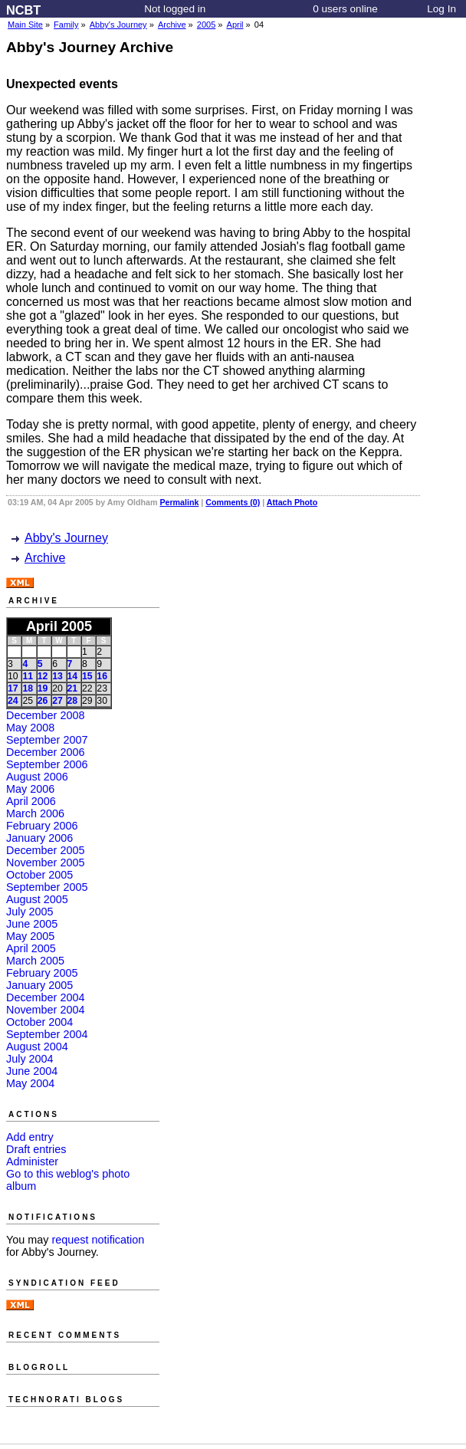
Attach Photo (292, 502)
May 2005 (30, 936)
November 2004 (45, 1010)
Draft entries (36, 1149)
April (235, 24)
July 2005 (30, 911)
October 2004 (39, 1022)
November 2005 (45, 862)
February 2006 (42, 826)
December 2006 (45, 752)
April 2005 (31, 948)
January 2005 (39, 985)
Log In (441, 9)
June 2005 (31, 924)
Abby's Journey (118, 24)
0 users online (345, 9)
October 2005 (39, 875)
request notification (97, 1240)
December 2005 (45, 850)
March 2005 (35, 961)
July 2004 (30, 1059)
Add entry (30, 1137)
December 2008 (45, 715)
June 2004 (31, 1071)
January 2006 (39, 838)
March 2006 (35, 813)
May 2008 (30, 727)
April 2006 (31, 801)
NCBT (23, 10)
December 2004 (45, 997)
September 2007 (46, 740)
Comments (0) (232, 502)
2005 (206, 24)
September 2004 (46, 1034)
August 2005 (37, 899)
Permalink (179, 502)
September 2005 (46, 887)
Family (66, 24)
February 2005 (42, 973)
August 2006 (37, 776)
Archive (172, 24)
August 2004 (37, 1046)
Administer (32, 1161)
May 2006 (30, 789)
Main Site (25, 24)
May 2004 (30, 1083)
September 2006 (46, 764)
